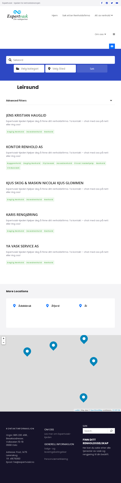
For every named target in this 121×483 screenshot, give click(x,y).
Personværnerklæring (56, 440)
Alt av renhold (96, 15)
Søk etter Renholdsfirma (69, 15)
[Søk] (111, 412)
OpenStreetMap (96, 391)
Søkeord (10, 41)
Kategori (18, 50)
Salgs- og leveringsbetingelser (55, 431)
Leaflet (77, 391)
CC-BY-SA (116, 391)
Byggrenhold (14, 144)
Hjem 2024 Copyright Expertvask (84, 478)
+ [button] (3, 320)
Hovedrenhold (34, 113)
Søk (92, 50)
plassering (49, 50)
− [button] (3, 324)
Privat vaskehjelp (84, 144)
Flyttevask (48, 144)
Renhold (48, 113)
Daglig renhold (15, 113)
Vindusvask (13, 149)
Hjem (48, 15)
